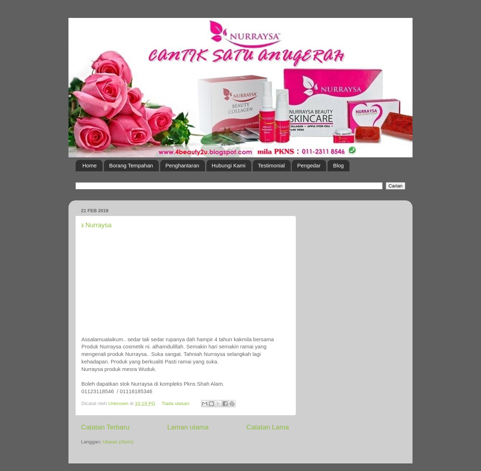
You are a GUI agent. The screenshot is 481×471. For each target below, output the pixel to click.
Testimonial (271, 165)
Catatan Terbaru (105, 427)
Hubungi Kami (229, 165)
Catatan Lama (267, 427)
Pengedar (308, 165)
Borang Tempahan (131, 165)
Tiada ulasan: (177, 403)
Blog (338, 165)
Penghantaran (182, 165)
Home (89, 165)
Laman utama (188, 427)
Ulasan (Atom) (118, 441)
